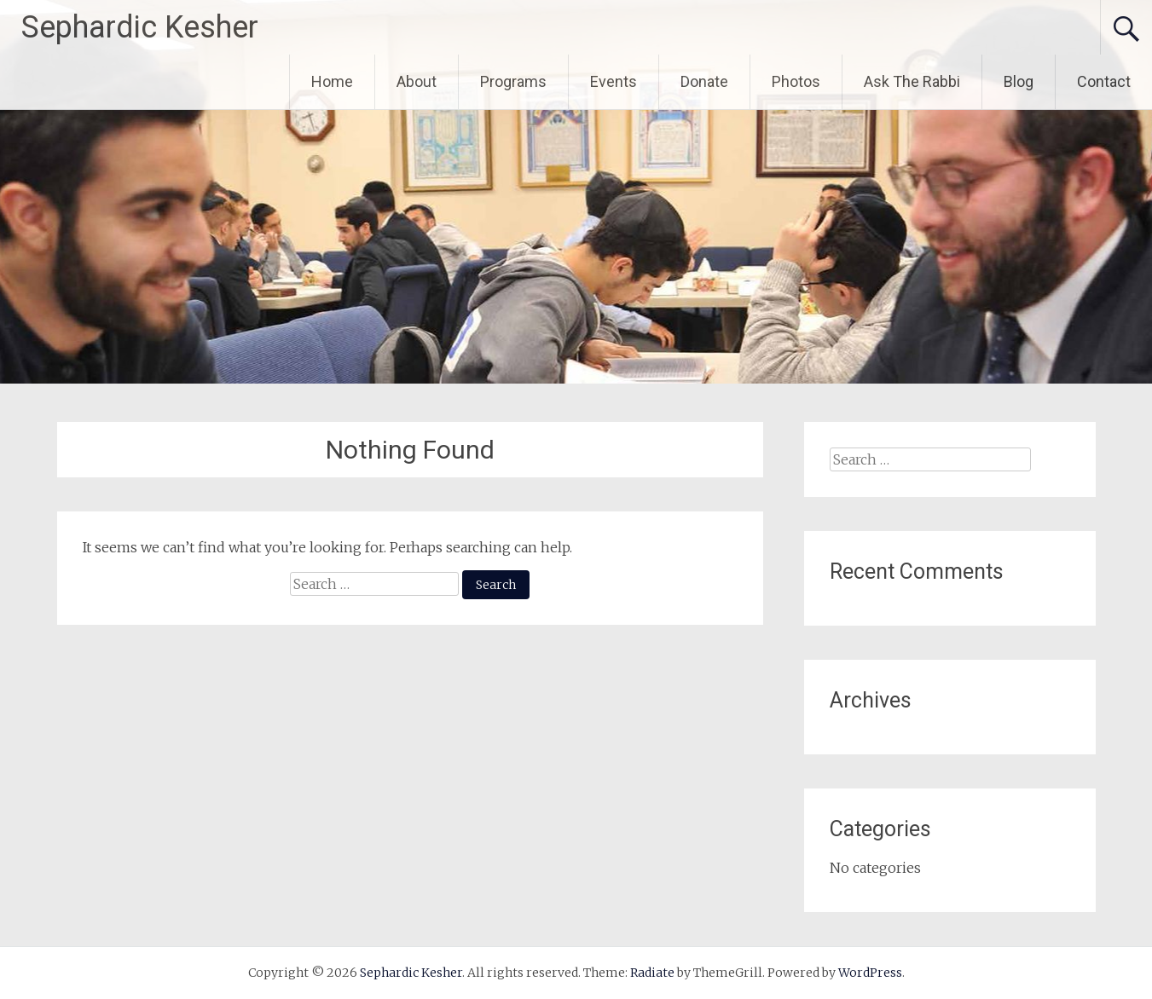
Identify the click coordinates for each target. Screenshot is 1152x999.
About (417, 81)
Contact (1104, 81)
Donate (704, 81)
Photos (796, 81)
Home (332, 81)
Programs (513, 81)
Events (613, 81)
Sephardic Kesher (139, 27)
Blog (1018, 81)
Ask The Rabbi (912, 81)
